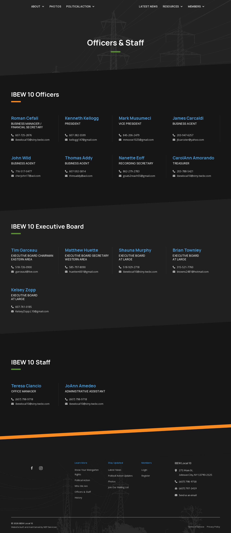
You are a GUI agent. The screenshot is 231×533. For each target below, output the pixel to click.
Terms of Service (197, 526)
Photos (55, 6)
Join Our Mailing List (118, 488)
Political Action (82, 481)
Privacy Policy (214, 526)
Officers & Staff (83, 493)
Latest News (148, 6)
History (78, 498)
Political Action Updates (120, 476)
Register (145, 476)
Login (144, 471)
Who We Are (81, 487)
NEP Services (48, 526)
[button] (37, 6)
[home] (115, 6)
